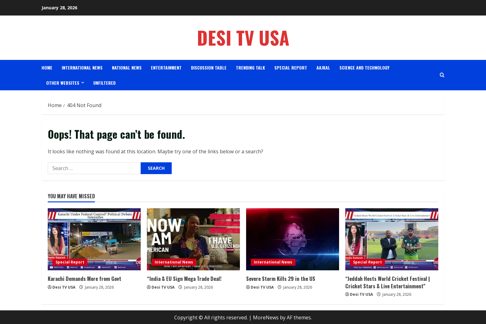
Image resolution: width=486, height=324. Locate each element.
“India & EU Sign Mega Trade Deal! (182, 278)
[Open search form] (442, 75)
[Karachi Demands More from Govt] (94, 239)
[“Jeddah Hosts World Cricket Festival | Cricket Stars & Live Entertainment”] (391, 239)
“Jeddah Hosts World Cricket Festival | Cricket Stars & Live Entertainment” (385, 282)
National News (127, 67)
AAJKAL (323, 67)
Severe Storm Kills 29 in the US (279, 278)
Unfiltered (104, 82)
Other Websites (62, 82)
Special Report (290, 67)
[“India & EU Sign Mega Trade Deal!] (193, 239)
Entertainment (166, 67)
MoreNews (266, 316)
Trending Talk (250, 67)
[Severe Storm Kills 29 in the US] (292, 239)
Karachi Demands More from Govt (83, 278)
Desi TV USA (243, 37)
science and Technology (364, 67)
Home (47, 67)
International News (82, 67)
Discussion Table (209, 67)
